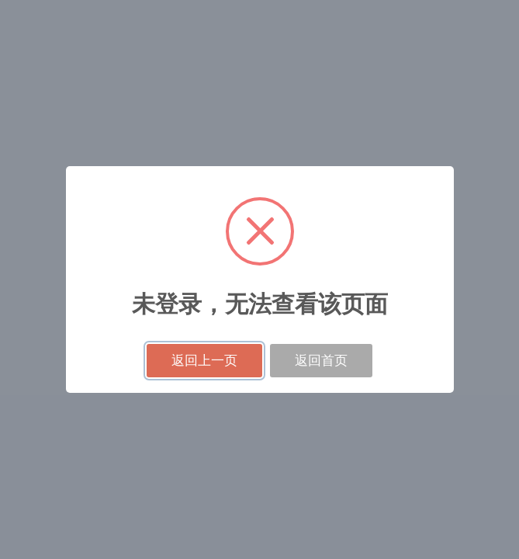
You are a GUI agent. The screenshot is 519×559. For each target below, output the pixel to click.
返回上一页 (204, 360)
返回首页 (321, 360)
